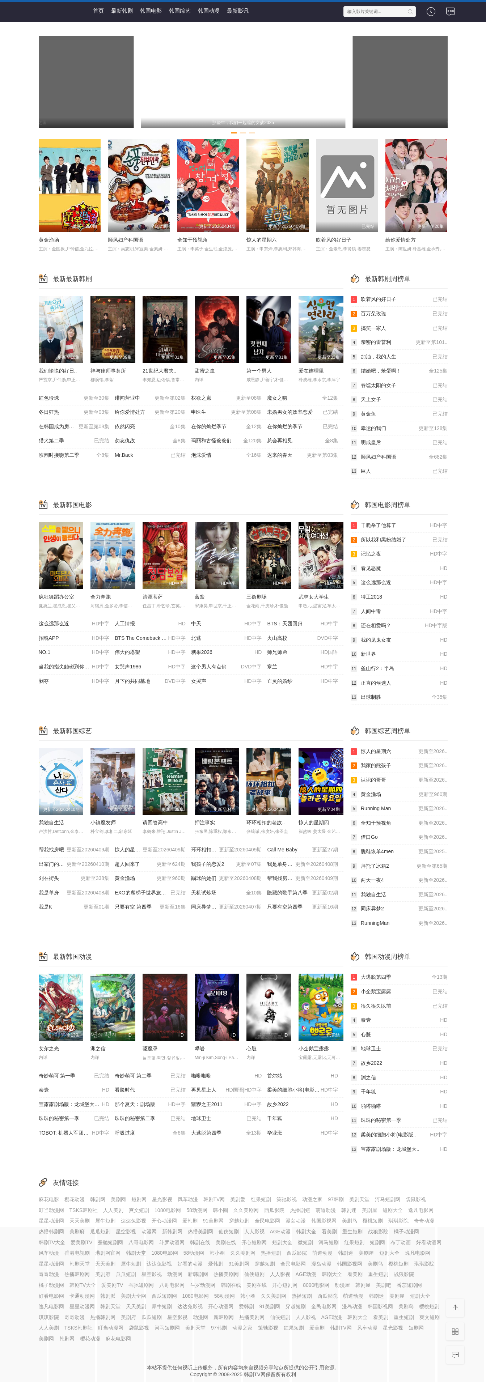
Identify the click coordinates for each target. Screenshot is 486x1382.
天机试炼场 (226, 893)
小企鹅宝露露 (314, 1048)
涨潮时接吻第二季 (74, 455)
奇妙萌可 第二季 (150, 1076)
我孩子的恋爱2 (226, 864)
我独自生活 (51, 822)
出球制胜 (399, 697)
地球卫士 (226, 1118)
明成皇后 (399, 442)
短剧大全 (393, 1210)
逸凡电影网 (421, 1210)
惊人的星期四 (314, 822)
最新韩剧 (122, 11)
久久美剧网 (246, 1210)
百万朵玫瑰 (399, 314)
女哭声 (226, 681)
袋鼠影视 (416, 1199)
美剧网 (118, 1199)
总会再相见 (302, 441)
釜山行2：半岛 (399, 668)
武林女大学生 (314, 597)
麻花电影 (49, 1199)
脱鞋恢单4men (399, 851)
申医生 (226, 412)
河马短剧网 (387, 1199)
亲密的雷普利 (399, 342)
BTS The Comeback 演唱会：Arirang (153, 638)
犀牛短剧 (105, 1221)
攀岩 (200, 1048)
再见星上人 (226, 1090)
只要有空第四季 (302, 907)
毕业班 (302, 1133)
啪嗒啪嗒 (226, 1076)
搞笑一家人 (399, 328)
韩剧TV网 (214, 1199)
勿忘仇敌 (150, 441)
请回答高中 (155, 822)
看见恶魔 (399, 568)
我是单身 (74, 893)
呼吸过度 (150, 1133)
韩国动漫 (209, 11)
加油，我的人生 (399, 357)
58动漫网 (196, 1210)
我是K (74, 907)
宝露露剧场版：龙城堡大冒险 (74, 1104)
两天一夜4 (399, 880)
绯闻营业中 (150, 398)
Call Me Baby (302, 850)
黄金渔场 (49, 240)
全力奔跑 (100, 597)
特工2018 (399, 597)
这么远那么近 (74, 624)
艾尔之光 (49, 1048)
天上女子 (399, 399)
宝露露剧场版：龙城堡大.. (399, 1149)
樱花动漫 (74, 1199)
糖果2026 (226, 652)
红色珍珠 (74, 398)
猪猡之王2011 (226, 1104)
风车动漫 (188, 1199)
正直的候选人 (399, 683)
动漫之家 (312, 1199)
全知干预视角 (192, 240)
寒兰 (302, 667)
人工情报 (150, 624)
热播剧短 (300, 1210)
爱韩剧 (190, 1221)
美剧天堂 (359, 1199)
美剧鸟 (349, 1221)
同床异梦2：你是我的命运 (226, 907)
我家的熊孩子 (399, 765)
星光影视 (162, 1199)
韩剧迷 (348, 1210)
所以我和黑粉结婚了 (399, 540)
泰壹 (74, 1090)
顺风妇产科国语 (125, 240)
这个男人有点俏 (226, 667)
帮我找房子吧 (302, 878)
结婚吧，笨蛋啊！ (399, 371)
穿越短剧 (239, 1221)
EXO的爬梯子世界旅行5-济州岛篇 (153, 893)
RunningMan (399, 923)
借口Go (399, 837)
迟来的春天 (302, 455)
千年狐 (302, 1118)
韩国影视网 (324, 1221)
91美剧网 (213, 1221)
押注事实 (205, 822)
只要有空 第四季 (150, 907)
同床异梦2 (399, 909)
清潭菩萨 (153, 597)
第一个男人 (259, 371)
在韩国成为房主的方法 (74, 426)
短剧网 (139, 1199)
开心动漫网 (164, 1221)
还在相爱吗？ (399, 625)
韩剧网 (97, 1199)
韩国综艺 (180, 11)
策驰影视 (286, 1199)
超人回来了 (150, 864)
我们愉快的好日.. (58, 371)
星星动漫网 (51, 1221)
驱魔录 (150, 1048)
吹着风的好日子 (333, 240)
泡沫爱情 (226, 455)
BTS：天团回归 (302, 624)
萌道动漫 (326, 1210)
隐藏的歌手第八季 (302, 893)
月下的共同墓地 (150, 681)
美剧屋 (369, 1210)
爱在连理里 (311, 371)
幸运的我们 (399, 428)
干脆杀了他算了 (399, 525)
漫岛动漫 (296, 1221)
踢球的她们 (226, 878)
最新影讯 (238, 11)
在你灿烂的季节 (302, 426)
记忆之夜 (399, 554)
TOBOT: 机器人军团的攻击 (74, 1133)
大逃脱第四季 (226, 1133)
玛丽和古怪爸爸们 (226, 441)
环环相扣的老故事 (226, 850)
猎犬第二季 (74, 441)
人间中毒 (399, 611)
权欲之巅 (226, 398)
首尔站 (302, 1076)
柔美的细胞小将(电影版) (302, 1090)
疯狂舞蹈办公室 (56, 597)
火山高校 (302, 638)
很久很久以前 (399, 1006)
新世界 (399, 654)
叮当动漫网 (51, 1210)
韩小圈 (220, 1210)
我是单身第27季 (302, 864)
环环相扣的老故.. (265, 822)
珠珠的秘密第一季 (74, 1118)
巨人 (399, 471)
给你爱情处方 (400, 240)
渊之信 (98, 1048)
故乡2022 (302, 1104)
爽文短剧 (139, 1210)
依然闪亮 (150, 426)
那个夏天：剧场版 (150, 1104)
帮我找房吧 (74, 850)
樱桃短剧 (373, 1221)
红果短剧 (261, 1199)
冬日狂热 (74, 412)
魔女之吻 (302, 398)
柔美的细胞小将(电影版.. (399, 1135)
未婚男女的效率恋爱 (302, 412)
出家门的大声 (74, 864)
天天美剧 (79, 1221)
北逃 (226, 638)
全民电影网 (267, 1221)
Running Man (399, 808)
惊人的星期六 (261, 240)
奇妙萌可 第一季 (74, 1076)
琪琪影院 (398, 1221)
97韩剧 (336, 1199)
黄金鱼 (399, 414)
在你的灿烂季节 (226, 426)
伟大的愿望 (150, 652)
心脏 (251, 1048)
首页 (98, 11)
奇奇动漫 (424, 1221)
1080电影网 (168, 1210)
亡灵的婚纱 (302, 681)
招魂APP (74, 638)
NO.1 (74, 652)
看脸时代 (150, 1090)
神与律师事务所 (108, 371)
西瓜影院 (274, 1210)
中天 (226, 624)
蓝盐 (200, 597)
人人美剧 (113, 1210)
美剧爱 (237, 1199)
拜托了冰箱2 (399, 866)
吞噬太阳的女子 (399, 385)
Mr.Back (150, 455)
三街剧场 (256, 597)
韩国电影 (151, 11)
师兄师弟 (302, 652)
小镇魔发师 (103, 822)
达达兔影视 (133, 1221)
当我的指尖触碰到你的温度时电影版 (77, 667)
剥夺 (74, 681)
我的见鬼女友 (399, 640)
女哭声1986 (150, 667)
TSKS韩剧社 (83, 1210)
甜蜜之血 (205, 371)
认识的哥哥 (399, 780)
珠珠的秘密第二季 (150, 1118)
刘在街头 (74, 878)
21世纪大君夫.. (159, 371)
